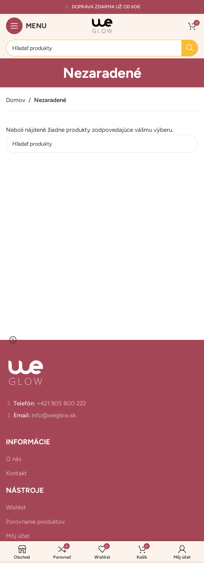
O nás (13, 459)
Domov (15, 100)
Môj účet (18, 536)
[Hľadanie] (102, 48)
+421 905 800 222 (60, 403)
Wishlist (16, 507)
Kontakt (16, 473)
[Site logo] (102, 25)
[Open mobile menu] (26, 26)
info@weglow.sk (53, 415)
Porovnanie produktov (35, 521)
